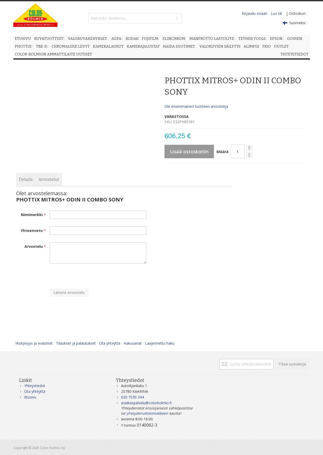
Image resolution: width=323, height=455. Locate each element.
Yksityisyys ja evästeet (34, 343)
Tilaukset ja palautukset (76, 343)
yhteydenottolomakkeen (147, 413)
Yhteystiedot (34, 385)
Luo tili (276, 13)
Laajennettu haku (159, 343)
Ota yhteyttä (109, 343)
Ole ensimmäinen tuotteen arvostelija (196, 106)
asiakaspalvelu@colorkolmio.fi (146, 402)
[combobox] (135, 18)
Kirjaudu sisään (254, 13)
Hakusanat (133, 343)
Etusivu (30, 397)
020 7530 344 (132, 397)
